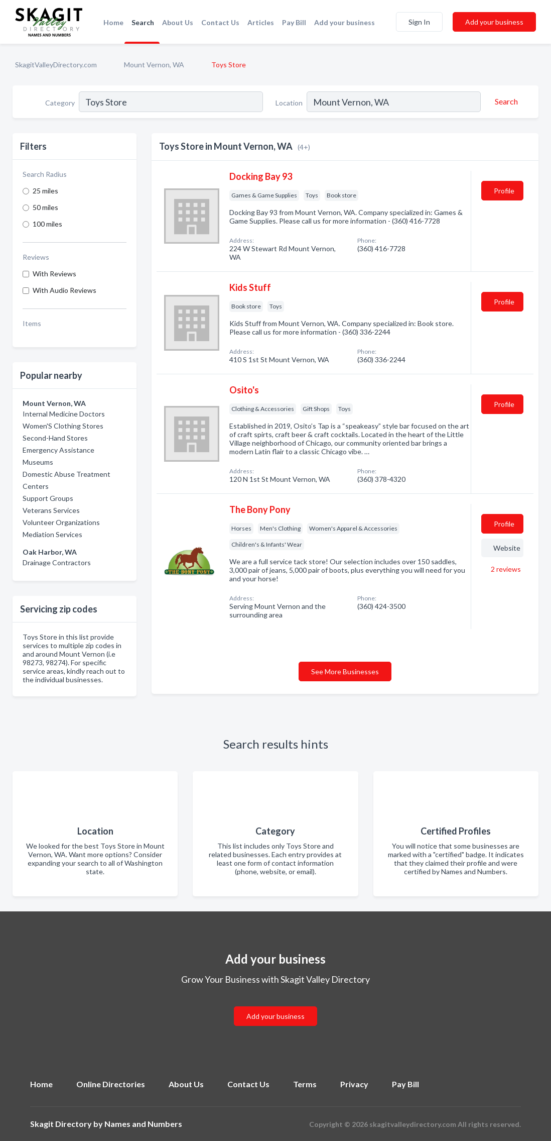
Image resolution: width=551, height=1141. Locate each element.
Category (60, 102)
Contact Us (220, 22)
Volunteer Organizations (61, 522)
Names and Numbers (143, 1123)
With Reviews (54, 273)
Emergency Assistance (58, 450)
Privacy (354, 1084)
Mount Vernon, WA (154, 64)
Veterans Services (51, 510)
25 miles (45, 190)
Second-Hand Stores (55, 438)
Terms (305, 1084)
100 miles (47, 224)
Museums (38, 462)
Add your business (344, 22)
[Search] (504, 101)
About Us (177, 22)
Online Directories (110, 1084)
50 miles (45, 207)
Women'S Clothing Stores (63, 426)
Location (289, 102)
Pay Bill (294, 22)
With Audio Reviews (64, 290)
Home (113, 22)
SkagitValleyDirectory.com (56, 64)
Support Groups (48, 498)
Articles (260, 22)
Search (142, 22)
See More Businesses (345, 671)
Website (506, 548)
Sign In (419, 22)
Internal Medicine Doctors (64, 413)
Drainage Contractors (57, 562)
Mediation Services (52, 534)
